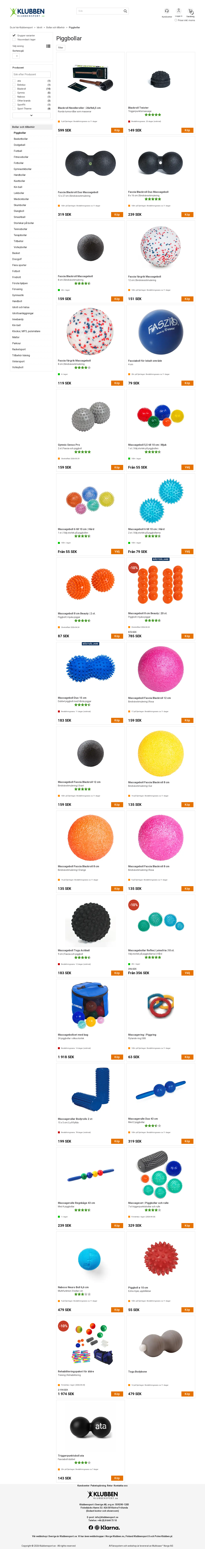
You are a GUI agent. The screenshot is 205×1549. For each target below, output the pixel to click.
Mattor (15, 337)
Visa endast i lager (26, 39)
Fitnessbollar (21, 157)
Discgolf (17, 259)
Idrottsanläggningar (23, 313)
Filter (60, 47)
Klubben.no (118, 1536)
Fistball (18, 150)
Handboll (17, 301)
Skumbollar (20, 205)
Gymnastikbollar (23, 169)
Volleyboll (17, 367)
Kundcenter (83, 1485)
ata (19, 81)
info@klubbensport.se (106, 1517)
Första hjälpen (20, 283)
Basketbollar (21, 138)
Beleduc (21, 85)
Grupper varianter (26, 35)
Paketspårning (98, 1485)
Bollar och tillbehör (55, 27)
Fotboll (16, 271)
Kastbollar (19, 181)
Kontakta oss (121, 1485)
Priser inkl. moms (185, 20)
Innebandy (18, 319)
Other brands (24, 100)
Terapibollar (20, 235)
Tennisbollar (20, 229)
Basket (16, 253)
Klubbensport (26, 27)
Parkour (16, 343)
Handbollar (20, 174)
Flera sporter (19, 265)
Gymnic (21, 92)
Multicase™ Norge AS (162, 1546)
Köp (117, 130)
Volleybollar (20, 247)
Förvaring (17, 289)
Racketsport (19, 349)
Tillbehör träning (21, 355)
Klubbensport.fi (142, 1536)
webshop (132, 1546)
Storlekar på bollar (24, 223)
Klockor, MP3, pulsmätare (26, 331)
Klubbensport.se (68, 1536)
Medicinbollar (21, 199)
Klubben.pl (166, 1536)
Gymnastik (18, 295)
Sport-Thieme (24, 108)
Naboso (21, 96)
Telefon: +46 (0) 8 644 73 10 (102, 1520)
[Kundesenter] (167, 11)
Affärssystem (116, 1546)
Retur (110, 1485)
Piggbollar (74, 27)
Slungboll (19, 211)
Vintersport (18, 361)
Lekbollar (19, 193)
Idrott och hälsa (20, 307)
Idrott (39, 27)
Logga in (179, 11)
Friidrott (16, 277)
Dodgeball (19, 144)
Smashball (19, 217)
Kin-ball (18, 187)
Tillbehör (18, 241)
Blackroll (21, 89)
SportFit (21, 104)
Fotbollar (19, 163)
